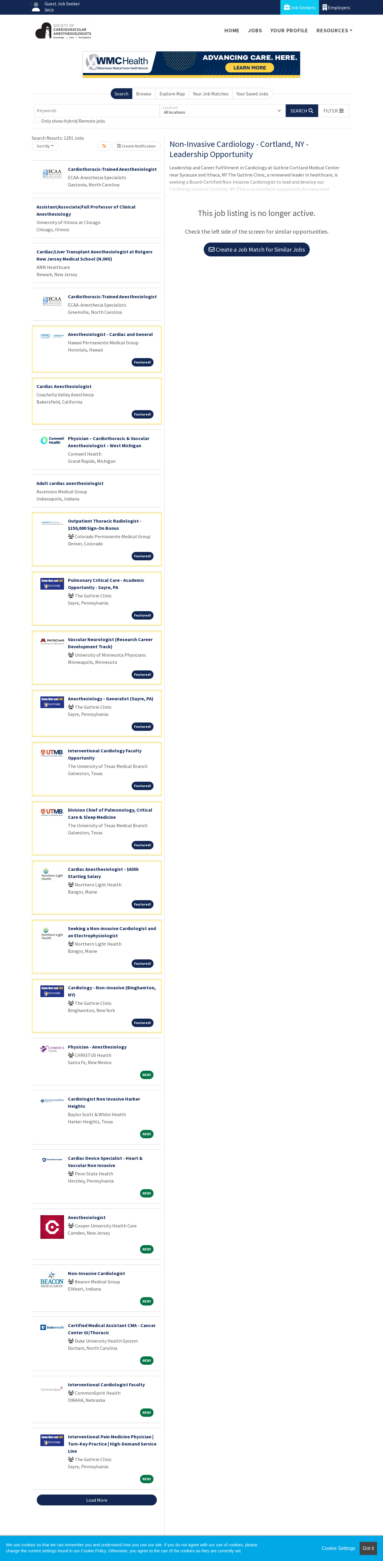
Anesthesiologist (87, 1217)
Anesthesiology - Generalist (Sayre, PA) (110, 699)
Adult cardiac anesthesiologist (70, 483)
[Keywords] (97, 110)
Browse (143, 94)
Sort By (43, 146)
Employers (336, 7)
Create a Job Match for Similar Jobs (257, 249)
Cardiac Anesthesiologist (64, 386)
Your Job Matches (211, 94)
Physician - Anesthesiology (97, 1047)
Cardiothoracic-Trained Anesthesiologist (112, 169)
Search (121, 94)
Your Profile (289, 30)
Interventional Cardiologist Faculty (106, 1384)
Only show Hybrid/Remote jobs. (73, 121)
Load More (96, 1500)
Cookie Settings (338, 1548)
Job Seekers (299, 7)
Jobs (255, 30)
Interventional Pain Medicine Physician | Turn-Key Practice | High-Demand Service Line (112, 1444)
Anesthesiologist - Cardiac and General (110, 334)
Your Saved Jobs (252, 94)
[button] (333, 110)
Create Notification (136, 146)
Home (232, 30)
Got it (368, 1548)
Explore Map (172, 94)
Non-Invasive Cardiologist (96, 1273)
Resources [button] (332, 30)
